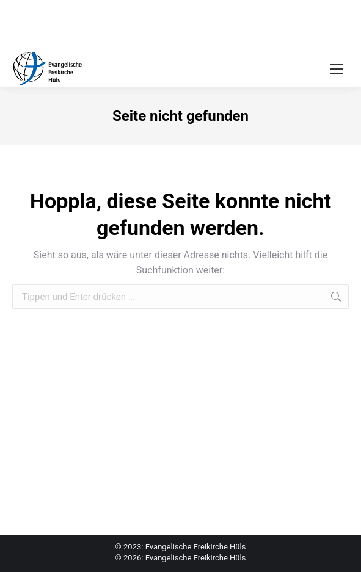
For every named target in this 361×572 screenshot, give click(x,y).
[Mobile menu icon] (336, 69)
